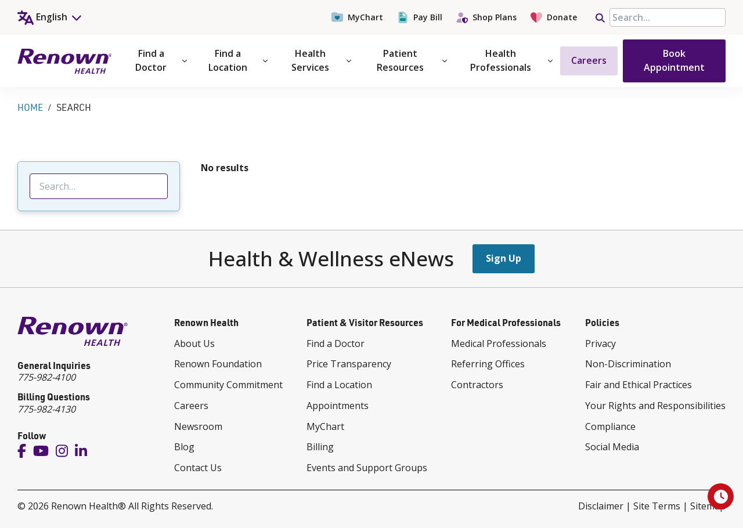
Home (30, 107)
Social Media (612, 446)
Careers (589, 60)
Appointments (337, 405)
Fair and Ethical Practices (638, 384)
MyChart (357, 17)
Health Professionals (511, 60)
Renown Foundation (218, 363)
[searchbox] (667, 17)
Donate (554, 17)
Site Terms (656, 506)
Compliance (610, 426)
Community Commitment (228, 384)
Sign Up (503, 258)
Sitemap (708, 506)
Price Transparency (348, 363)
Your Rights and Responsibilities (655, 405)
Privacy (600, 343)
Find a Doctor (161, 60)
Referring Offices (488, 363)
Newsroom (198, 426)
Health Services (321, 60)
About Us (194, 343)
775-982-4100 (46, 377)
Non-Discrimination (628, 363)
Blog (184, 446)
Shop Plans (486, 17)
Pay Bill (419, 17)
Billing (320, 446)
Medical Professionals (498, 343)
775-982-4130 (46, 409)
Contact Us (198, 467)
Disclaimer (600, 506)
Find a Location (238, 60)
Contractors (477, 384)
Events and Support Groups (366, 467)
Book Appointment (674, 60)
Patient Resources (412, 60)
